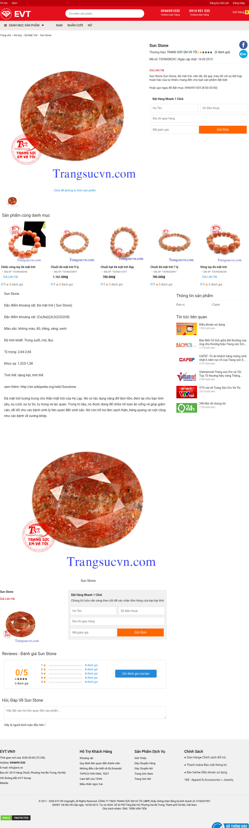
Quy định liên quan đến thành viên (100, 763)
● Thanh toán (192, 764)
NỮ (90, 25)
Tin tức (4, 3)
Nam (14, 3)
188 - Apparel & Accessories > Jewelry (208, 779)
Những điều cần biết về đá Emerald (100, 768)
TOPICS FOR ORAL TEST (94, 773)
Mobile (4, 783)
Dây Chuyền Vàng (144, 763)
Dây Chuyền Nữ (143, 768)
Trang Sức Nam (143, 773)
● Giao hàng (192, 757)
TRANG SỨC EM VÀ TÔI (182, 52)
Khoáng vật (86, 758)
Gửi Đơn (223, 130)
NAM (59, 25)
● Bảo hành (191, 772)
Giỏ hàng (238, 12)
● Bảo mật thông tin (214, 764)
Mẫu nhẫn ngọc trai (91, 784)
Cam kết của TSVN (91, 778)
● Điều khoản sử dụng (213, 772)
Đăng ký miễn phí (219, 3)
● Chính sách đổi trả (213, 757)
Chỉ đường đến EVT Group (15, 778)
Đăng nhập (239, 3)
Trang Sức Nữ (142, 778)
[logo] (25, 14)
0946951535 (193, 88)
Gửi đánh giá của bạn (136, 673)
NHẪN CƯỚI (75, 25)
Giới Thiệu (140, 758)
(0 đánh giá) (222, 52)
